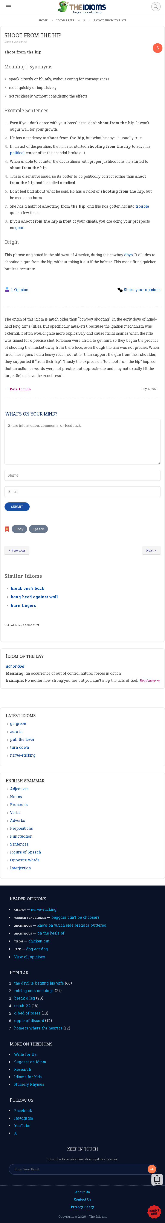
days (128, 254)
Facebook (23, 1110)
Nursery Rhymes (29, 1084)
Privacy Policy (82, 1207)
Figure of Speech (25, 852)
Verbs (15, 812)
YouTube (22, 1125)
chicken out (39, 941)
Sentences (19, 844)
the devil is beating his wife (39, 983)
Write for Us (25, 1054)
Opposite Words (25, 860)
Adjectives (19, 788)
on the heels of (50, 933)
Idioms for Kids (28, 1077)
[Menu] (8, 6)
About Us (82, 1192)
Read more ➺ (150, 680)
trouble (142, 206)
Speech (38, 529)
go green (18, 723)
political (17, 152)
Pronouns (19, 804)
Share (157, 1180)
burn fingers (23, 605)
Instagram (23, 1118)
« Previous (16, 550)
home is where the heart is (38, 1028)
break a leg (24, 998)
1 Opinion (19, 289)
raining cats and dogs (34, 990)
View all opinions (29, 957)
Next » (151, 550)
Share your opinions (142, 289)
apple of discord (29, 1020)
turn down (19, 747)
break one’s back (27, 588)
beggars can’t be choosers (75, 917)
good (19, 227)
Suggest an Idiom (30, 1062)
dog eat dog (37, 949)
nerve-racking (23, 755)
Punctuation (21, 836)
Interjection (20, 868)
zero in (16, 731)
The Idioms (97, 1216)
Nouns (16, 796)
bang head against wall (34, 597)
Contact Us (82, 1199)
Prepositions (21, 828)
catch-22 (22, 1005)
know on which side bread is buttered (71, 925)
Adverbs (17, 820)
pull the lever (22, 739)
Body (19, 529)
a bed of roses (27, 1013)
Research (22, 1069)
